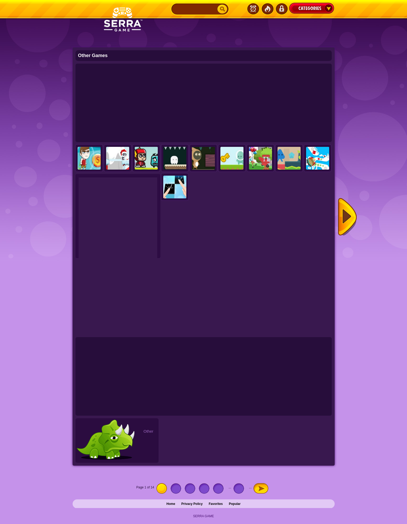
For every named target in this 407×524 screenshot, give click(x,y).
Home (170, 504)
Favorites (216, 504)
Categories (311, 8)
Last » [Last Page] (270, 487)
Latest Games (253, 9)
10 (240, 488)
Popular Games (267, 9)
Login (281, 9)
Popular (235, 504)
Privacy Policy (192, 504)
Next (347, 217)
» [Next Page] (260, 488)
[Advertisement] (203, 103)
